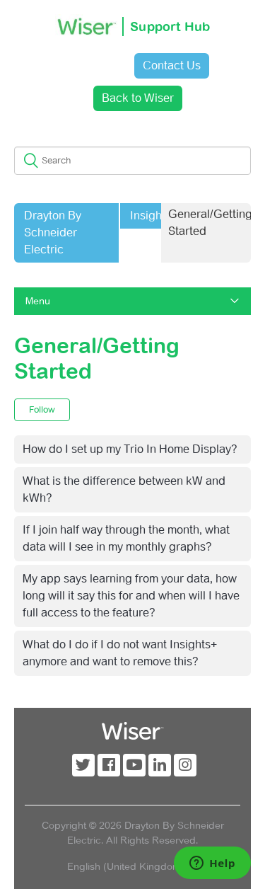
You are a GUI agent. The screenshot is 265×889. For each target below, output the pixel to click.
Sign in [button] (88, 65)
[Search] (132, 161)
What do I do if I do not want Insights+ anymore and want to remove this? (120, 653)
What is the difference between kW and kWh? (124, 489)
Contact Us (172, 65)
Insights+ (153, 215)
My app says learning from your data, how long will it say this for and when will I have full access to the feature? (131, 595)
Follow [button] (42, 409)
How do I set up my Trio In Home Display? (130, 449)
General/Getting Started (210, 222)
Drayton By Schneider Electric (52, 232)
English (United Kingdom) (127, 866)
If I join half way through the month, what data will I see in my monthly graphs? (126, 538)
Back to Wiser (138, 98)
